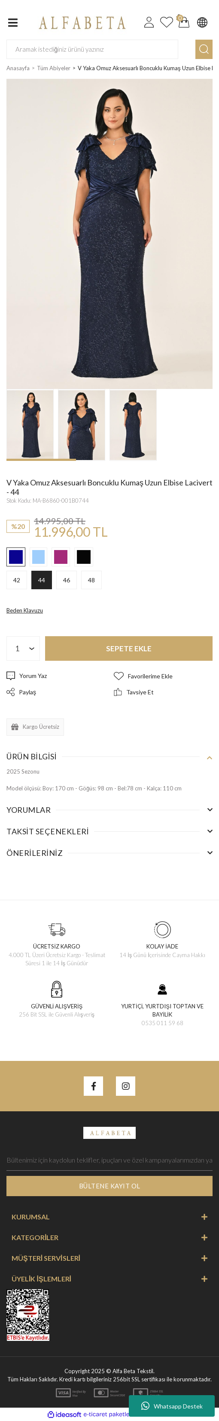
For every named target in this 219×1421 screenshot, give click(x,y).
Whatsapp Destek (172, 1406)
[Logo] (80, 21)
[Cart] (184, 22)
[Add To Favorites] (163, 676)
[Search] (92, 49)
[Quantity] (23, 648)
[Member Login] (149, 22)
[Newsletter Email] (109, 1160)
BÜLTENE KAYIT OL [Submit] (109, 1186)
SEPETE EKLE (129, 648)
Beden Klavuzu (24, 610)
